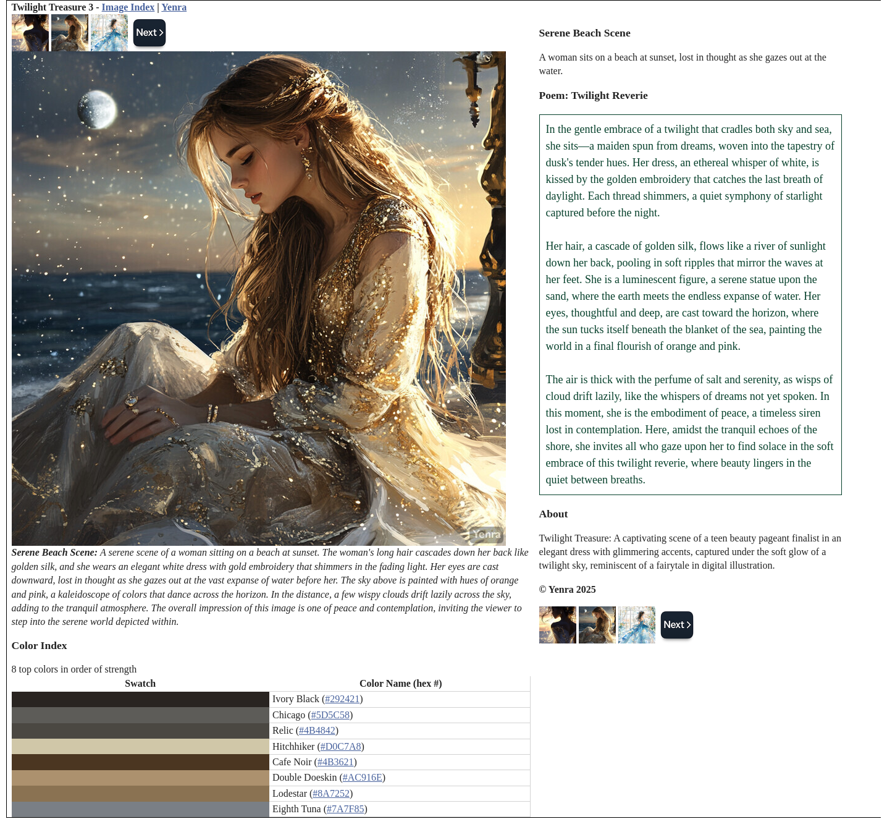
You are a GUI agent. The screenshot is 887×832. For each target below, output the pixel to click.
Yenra (174, 7)
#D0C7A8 (341, 746)
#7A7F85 (345, 809)
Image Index (128, 7)
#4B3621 (335, 762)
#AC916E (362, 777)
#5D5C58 (330, 715)
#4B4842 (317, 730)
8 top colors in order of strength (74, 669)
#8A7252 (331, 793)
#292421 (342, 699)
